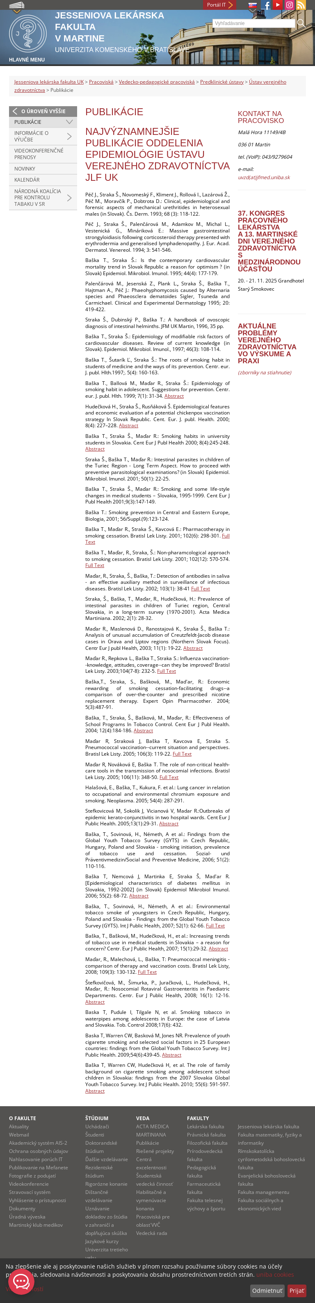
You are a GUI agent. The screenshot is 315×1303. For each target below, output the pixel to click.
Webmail (19, 1134)
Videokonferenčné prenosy (39, 154)
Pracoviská (101, 81)
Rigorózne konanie (106, 1183)
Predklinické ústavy (222, 81)
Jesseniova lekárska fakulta (268, 1126)
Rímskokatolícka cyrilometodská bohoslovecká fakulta (271, 1159)
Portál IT (216, 4)
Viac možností (24, 1289)
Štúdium (96, 1118)
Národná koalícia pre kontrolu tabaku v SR (37, 197)
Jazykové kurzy (102, 1241)
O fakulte (22, 1118)
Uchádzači (97, 1126)
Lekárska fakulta (205, 1126)
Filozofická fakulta (207, 1142)
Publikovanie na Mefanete (38, 1167)
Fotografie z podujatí (32, 1175)
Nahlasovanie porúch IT (36, 1159)
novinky (24, 168)
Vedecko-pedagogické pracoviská (157, 81)
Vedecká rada (151, 1233)
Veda (142, 1118)
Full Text (94, 565)
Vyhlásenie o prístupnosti (37, 1200)
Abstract (174, 395)
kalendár (26, 179)
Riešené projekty (155, 1151)
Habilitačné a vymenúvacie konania (151, 1200)
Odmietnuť (267, 1290)
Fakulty (198, 1118)
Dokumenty (22, 1208)
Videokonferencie (29, 1183)
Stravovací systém (29, 1192)
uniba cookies (275, 1274)
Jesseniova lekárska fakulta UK (49, 81)
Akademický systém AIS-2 (38, 1142)
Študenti (94, 1134)
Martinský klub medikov (36, 1224)
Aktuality (19, 1126)
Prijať (297, 1290)
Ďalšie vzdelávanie (106, 1159)
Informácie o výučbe (31, 136)
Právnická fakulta (206, 1134)
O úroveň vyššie (43, 111)
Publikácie (27, 121)
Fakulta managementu (263, 1192)
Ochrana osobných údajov (38, 1151)
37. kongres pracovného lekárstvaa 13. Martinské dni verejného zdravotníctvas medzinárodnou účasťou (269, 241)
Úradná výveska (27, 1216)
